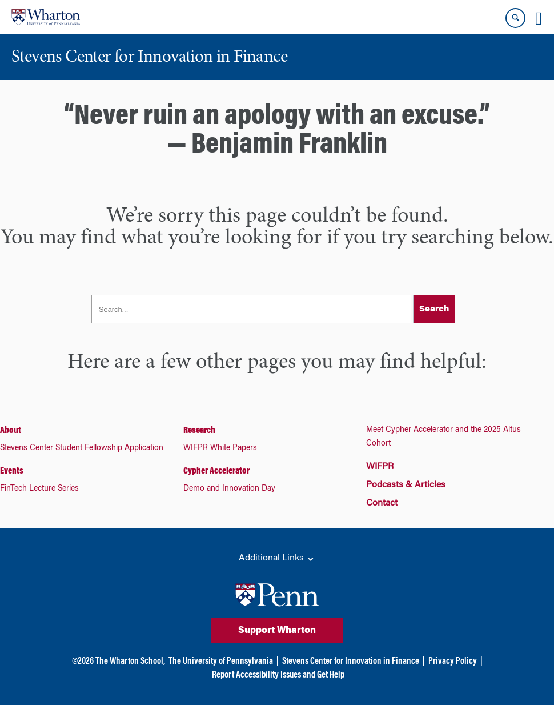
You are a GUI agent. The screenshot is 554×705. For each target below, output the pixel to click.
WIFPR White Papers (220, 448)
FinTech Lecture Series (39, 489)
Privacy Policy (452, 661)
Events (11, 471)
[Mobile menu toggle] (538, 18)
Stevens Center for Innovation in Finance (350, 661)
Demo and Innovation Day (229, 489)
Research (199, 430)
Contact (382, 503)
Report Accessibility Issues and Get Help (278, 675)
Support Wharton (277, 630)
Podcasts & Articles (405, 485)
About (10, 430)
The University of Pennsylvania (220, 661)
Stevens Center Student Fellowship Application (81, 448)
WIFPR (380, 466)
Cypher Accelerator (216, 471)
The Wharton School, (130, 661)
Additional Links (277, 559)
